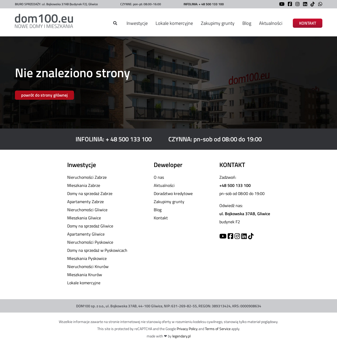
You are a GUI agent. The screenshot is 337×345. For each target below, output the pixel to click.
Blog (246, 23)
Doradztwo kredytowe (173, 193)
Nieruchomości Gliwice (87, 210)
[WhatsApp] (319, 4)
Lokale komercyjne (174, 23)
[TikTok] (311, 4)
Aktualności (270, 23)
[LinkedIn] (303, 4)
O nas (159, 177)
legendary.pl (181, 336)
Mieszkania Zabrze (83, 185)
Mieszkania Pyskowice (87, 258)
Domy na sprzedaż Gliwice (90, 226)
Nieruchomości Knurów (87, 266)
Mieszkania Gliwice (84, 218)
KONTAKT (307, 23)
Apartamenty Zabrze (85, 201)
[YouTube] (280, 4)
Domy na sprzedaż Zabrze (89, 193)
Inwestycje (137, 23)
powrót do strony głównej (44, 95)
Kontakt (161, 218)
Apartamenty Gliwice (86, 234)
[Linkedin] (244, 236)
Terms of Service (218, 328)
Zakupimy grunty (218, 23)
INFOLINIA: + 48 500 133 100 (204, 4)
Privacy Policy (187, 328)
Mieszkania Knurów (84, 274)
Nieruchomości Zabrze (87, 177)
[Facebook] (288, 4)
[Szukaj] (115, 23)
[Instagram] (296, 4)
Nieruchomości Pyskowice (90, 242)
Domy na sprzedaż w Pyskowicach (97, 250)
